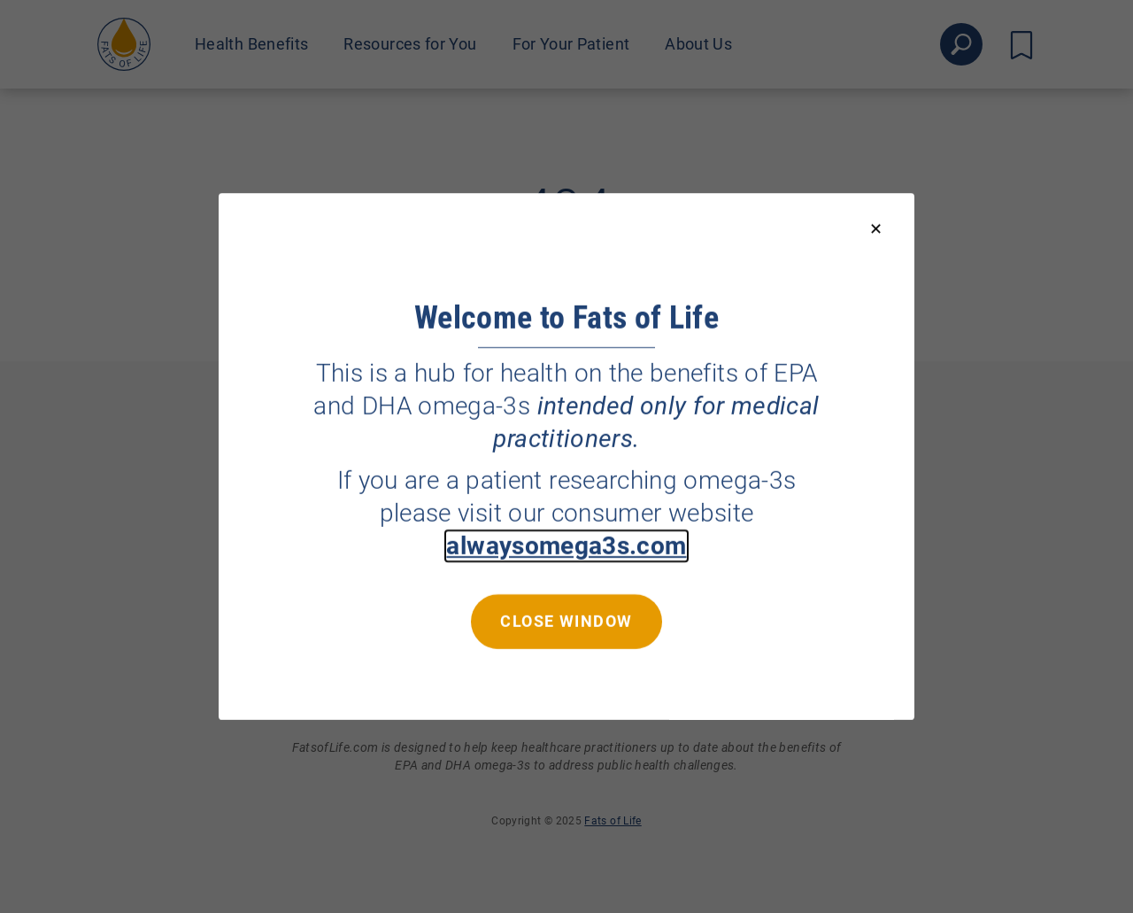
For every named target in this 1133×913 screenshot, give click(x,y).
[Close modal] (876, 230)
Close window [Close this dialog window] (566, 621)
